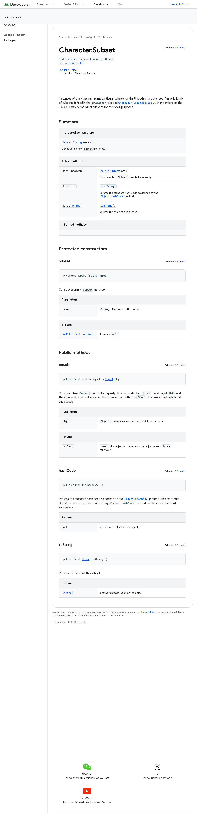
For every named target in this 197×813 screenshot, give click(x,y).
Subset (67, 142)
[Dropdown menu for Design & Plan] (84, 4)
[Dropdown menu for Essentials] (54, 4)
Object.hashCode (111, 196)
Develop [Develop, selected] (99, 4)
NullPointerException (77, 334)
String (77, 142)
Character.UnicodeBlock (135, 102)
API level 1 (180, 47)
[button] (23, 40)
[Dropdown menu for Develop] (109, 4)
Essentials (43, 4)
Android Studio (180, 4)
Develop (88, 37)
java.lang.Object (68, 70)
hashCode (106, 186)
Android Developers (69, 37)
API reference (15, 17)
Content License (149, 612)
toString (106, 205)
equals (104, 171)
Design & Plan (72, 4)
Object (76, 63)
